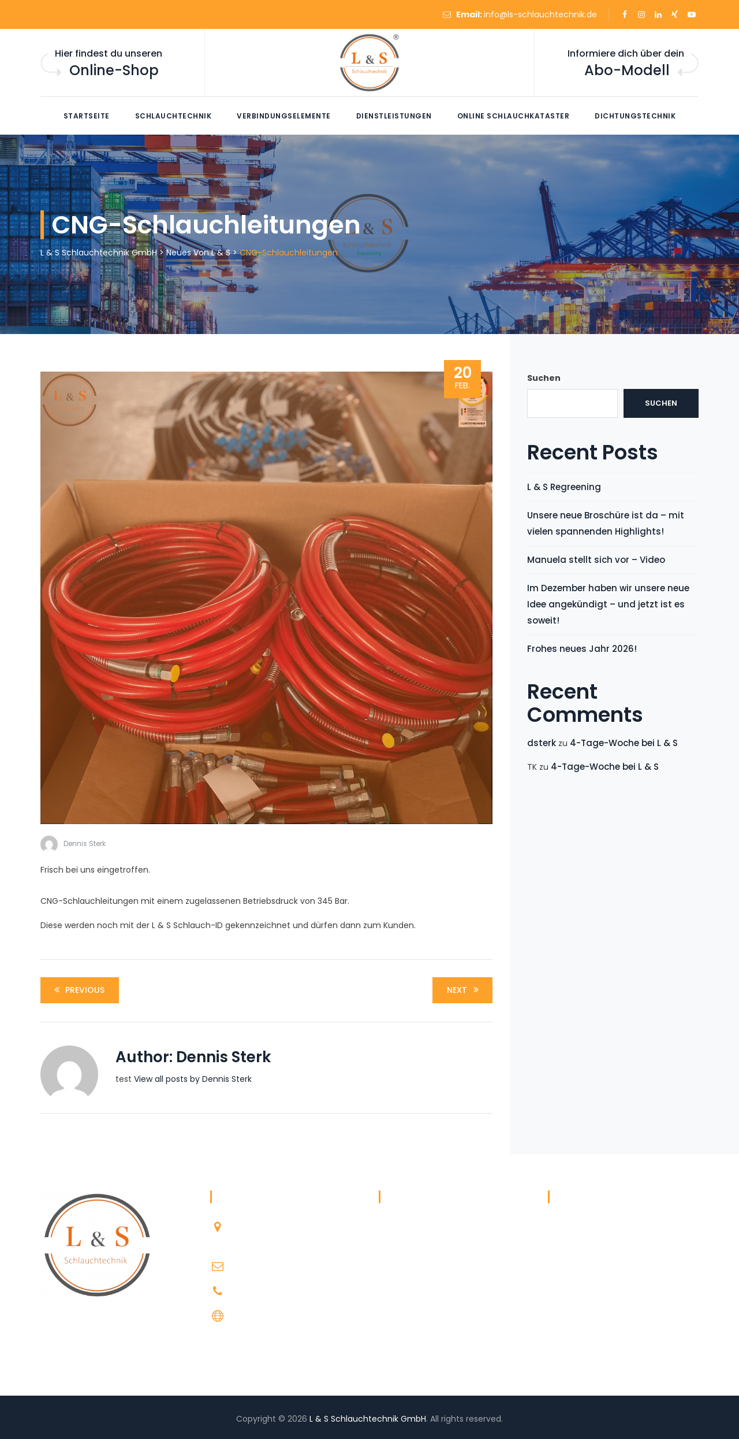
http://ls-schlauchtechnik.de (289, 1315)
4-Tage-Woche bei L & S (624, 743)
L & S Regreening (564, 487)
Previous (77, 990)
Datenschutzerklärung (423, 1249)
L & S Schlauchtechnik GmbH (367, 1419)
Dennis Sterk (85, 843)
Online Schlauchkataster (513, 116)
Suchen (544, 378)
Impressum (401, 1272)
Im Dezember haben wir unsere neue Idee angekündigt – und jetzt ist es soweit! (608, 604)
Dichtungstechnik (635, 116)
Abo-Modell (627, 70)
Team (390, 1317)
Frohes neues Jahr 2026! (582, 649)
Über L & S (398, 1227)
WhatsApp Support (416, 1339)
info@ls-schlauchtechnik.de (540, 14)
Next (464, 990)
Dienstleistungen (394, 116)
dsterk (541, 743)
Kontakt (393, 1294)
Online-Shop (114, 70)
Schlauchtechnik (173, 116)
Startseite (87, 116)
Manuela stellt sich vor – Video (596, 560)
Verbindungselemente (284, 116)
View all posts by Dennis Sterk (193, 1079)
